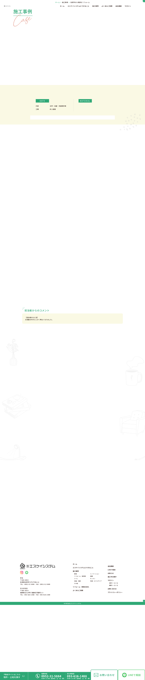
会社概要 (118, 6)
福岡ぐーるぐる (113, 658)
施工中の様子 (112, 650)
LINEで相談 (134, 675)
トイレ (76, 651)
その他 (76, 656)
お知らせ (111, 646)
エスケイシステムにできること (78, 6)
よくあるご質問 (107, 6)
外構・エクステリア (96, 654)
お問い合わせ (107, 675)
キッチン (92, 651)
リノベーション (94, 647)
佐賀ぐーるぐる (113, 656)
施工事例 (95, 6)
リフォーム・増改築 (80, 649)
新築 (75, 647)
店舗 (91, 649)
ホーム (62, 6)
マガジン (128, 6)
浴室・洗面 (77, 654)
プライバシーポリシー (115, 665)
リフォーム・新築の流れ (81, 660)
